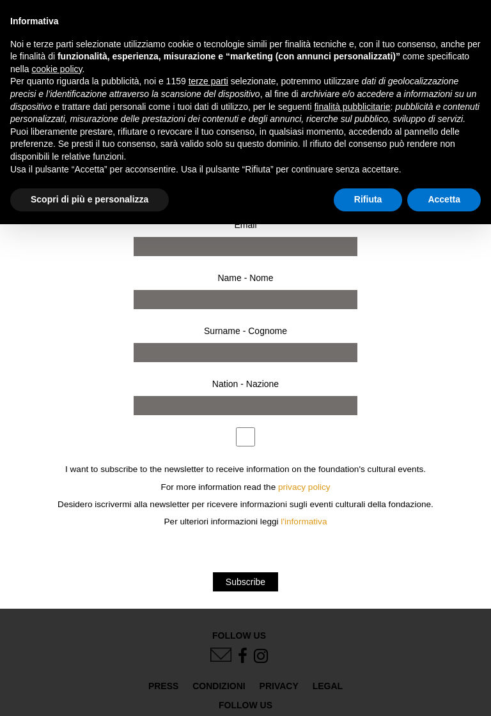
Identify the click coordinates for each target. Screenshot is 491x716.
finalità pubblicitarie (352, 107)
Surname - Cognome (245, 331)
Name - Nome (245, 278)
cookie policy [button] (56, 69)
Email (245, 225)
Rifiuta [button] (368, 199)
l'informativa (304, 521)
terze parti (208, 81)
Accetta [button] (444, 199)
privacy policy (304, 487)
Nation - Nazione (245, 384)
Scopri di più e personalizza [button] (89, 199)
